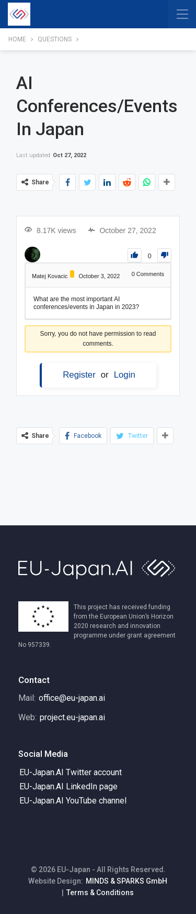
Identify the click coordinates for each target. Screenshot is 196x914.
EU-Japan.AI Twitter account (70, 772)
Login (124, 375)
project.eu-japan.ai (72, 717)
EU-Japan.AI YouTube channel (72, 801)
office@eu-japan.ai (72, 698)
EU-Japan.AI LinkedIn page (68, 786)
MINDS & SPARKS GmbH (126, 881)
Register (79, 375)
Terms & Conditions (100, 892)
